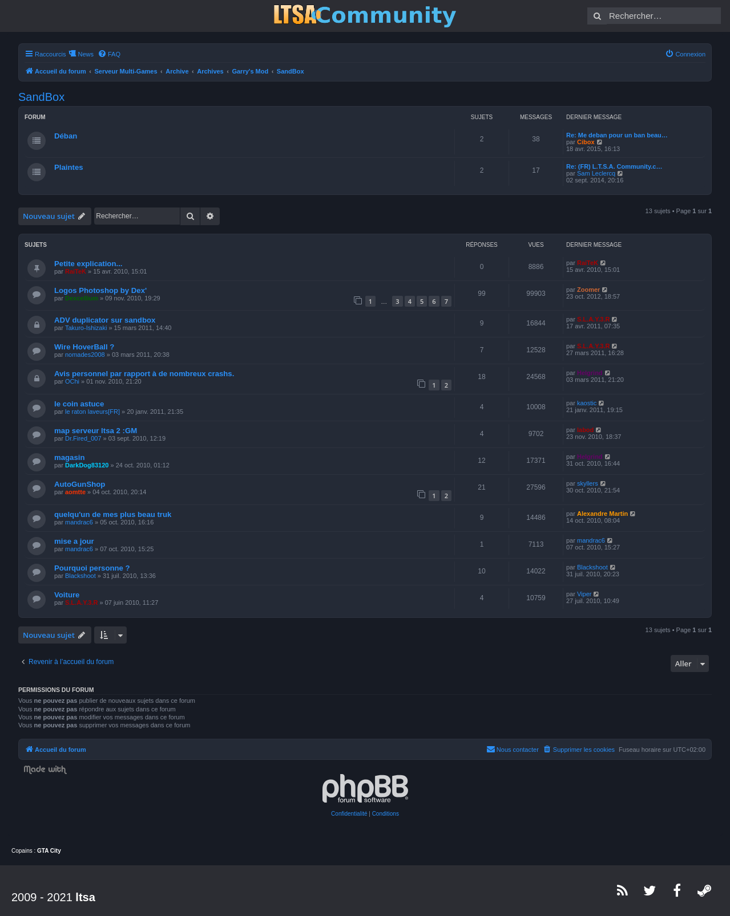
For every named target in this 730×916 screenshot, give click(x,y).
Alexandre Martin (602, 513)
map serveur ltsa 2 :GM (95, 430)
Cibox (586, 142)
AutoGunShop (79, 484)
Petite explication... (88, 263)
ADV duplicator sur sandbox (104, 320)
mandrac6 (79, 522)
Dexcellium (81, 298)
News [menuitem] (86, 54)
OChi (72, 381)
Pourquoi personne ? (92, 568)
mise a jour (74, 541)
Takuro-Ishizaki (86, 327)
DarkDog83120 (86, 465)
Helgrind (590, 372)
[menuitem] (109, 54)
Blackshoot (80, 575)
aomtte (75, 491)
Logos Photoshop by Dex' (100, 290)
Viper (584, 594)
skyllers (587, 483)
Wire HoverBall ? (84, 347)
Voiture (66, 595)
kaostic (586, 403)
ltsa (85, 897)
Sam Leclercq (596, 173)
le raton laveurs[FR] (92, 411)
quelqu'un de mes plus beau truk (112, 514)
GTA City (49, 851)
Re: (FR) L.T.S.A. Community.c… (614, 166)
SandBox (41, 97)
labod (585, 429)
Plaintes (68, 167)
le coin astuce (79, 404)
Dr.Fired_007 (83, 438)
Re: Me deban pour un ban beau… (617, 135)
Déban (65, 136)
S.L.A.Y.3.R (593, 319)
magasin (69, 457)
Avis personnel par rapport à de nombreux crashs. (144, 373)
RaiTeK (75, 271)
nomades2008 (85, 354)
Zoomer (588, 289)
